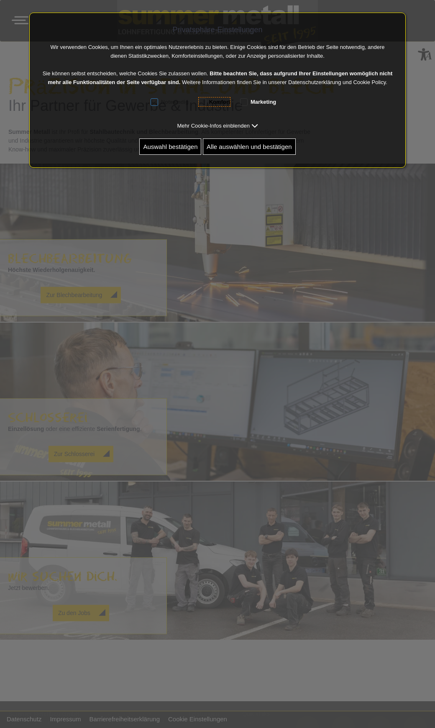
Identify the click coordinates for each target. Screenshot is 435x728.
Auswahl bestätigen (170, 146)
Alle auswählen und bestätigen (249, 146)
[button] (217, 126)
